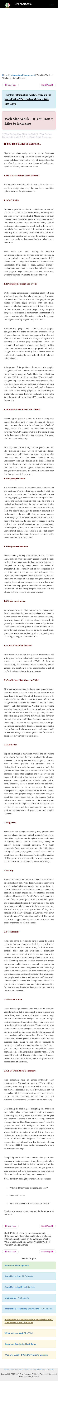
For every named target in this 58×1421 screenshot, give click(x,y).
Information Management (23, 75)
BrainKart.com (23, 4)
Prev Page (10, 85)
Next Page (47, 85)
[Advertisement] (29, 40)
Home (5, 75)
